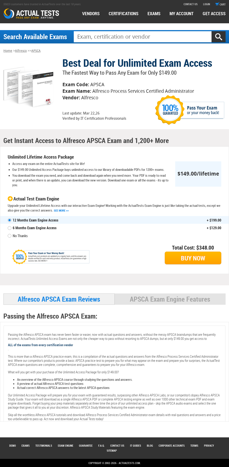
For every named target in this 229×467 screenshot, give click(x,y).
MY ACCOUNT (182, 13)
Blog (150, 445)
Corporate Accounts (172, 445)
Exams (26, 445)
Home (7, 51)
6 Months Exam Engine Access (35, 227)
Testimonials (43, 445)
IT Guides (135, 445)
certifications (123, 13)
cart (220, 4)
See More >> (61, 210)
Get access (214, 13)
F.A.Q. (101, 445)
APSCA (36, 51)
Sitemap (112, 450)
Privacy (209, 445)
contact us (191, 4)
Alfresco (21, 51)
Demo (12, 445)
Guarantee (86, 445)
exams (154, 13)
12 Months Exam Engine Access (35, 220)
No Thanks (20, 235)
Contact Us (117, 445)
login (206, 4)
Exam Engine (65, 445)
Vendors (91, 13)
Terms (194, 445)
